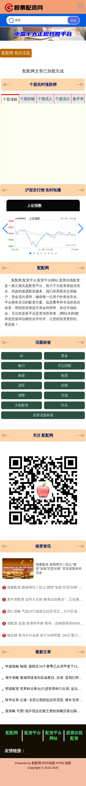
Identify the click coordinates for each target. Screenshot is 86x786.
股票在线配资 (74, 736)
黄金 (64, 356)
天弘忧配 (64, 365)
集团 (64, 375)
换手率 (78, 99)
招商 (64, 385)
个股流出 (62, 99)
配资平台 (32, 733)
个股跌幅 (27, 99)
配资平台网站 (53, 736)
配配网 (12, 733)
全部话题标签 (43, 415)
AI (21, 356)
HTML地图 (63, 763)
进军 (21, 385)
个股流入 (45, 99)
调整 (21, 395)
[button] (5, 228)
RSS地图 (48, 763)
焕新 (21, 375)
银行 (21, 365)
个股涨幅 (10, 99)
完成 (64, 395)
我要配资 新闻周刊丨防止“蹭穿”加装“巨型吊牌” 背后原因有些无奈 (59, 569)
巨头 (64, 405)
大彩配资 (21, 405)
